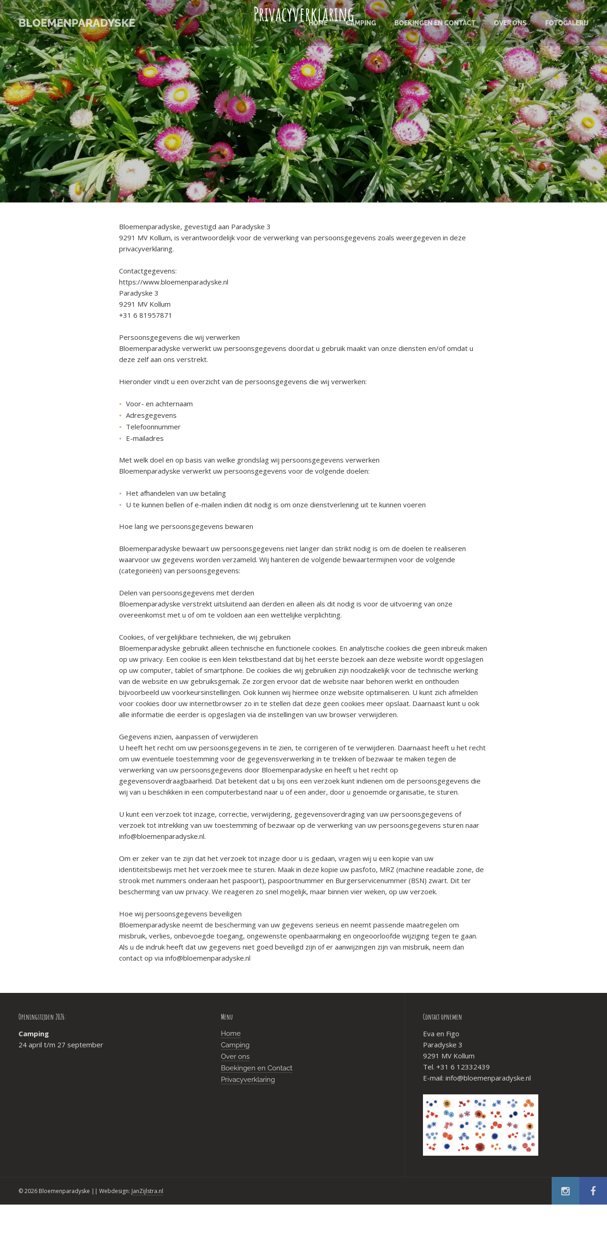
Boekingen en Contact (256, 1068)
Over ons (235, 1056)
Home (231, 1033)
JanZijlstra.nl (147, 1191)
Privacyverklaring (248, 1079)
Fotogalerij (567, 23)
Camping (235, 1045)
